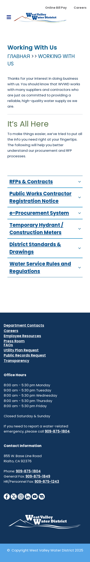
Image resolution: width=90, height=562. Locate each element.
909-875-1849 (37, 476)
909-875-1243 (47, 481)
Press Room (14, 341)
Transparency (16, 360)
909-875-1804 (57, 431)
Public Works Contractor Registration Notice (46, 197)
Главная (18, 56)
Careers (80, 8)
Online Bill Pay (56, 8)
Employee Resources (22, 335)
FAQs (8, 345)
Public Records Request (25, 355)
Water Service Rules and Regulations (46, 267)
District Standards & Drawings (46, 248)
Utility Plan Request (21, 350)
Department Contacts (24, 325)
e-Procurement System (46, 213)
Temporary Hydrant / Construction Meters (46, 229)
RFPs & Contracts (46, 181)
